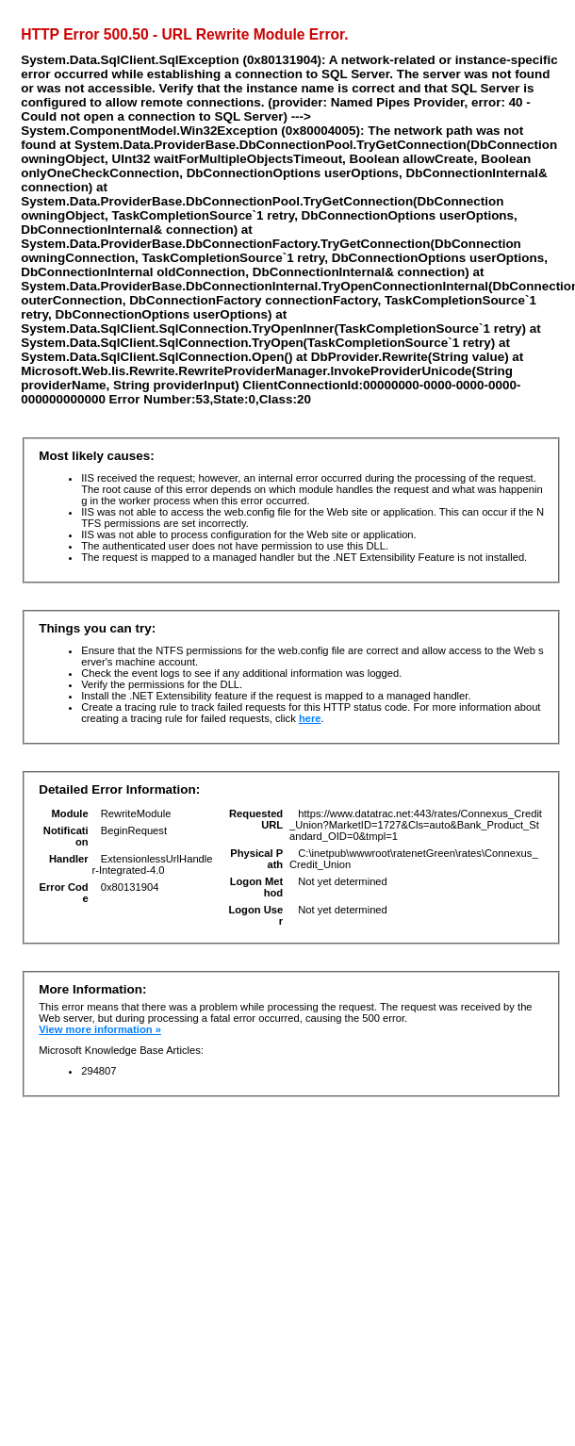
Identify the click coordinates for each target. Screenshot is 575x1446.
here (310, 718)
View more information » (100, 1029)
